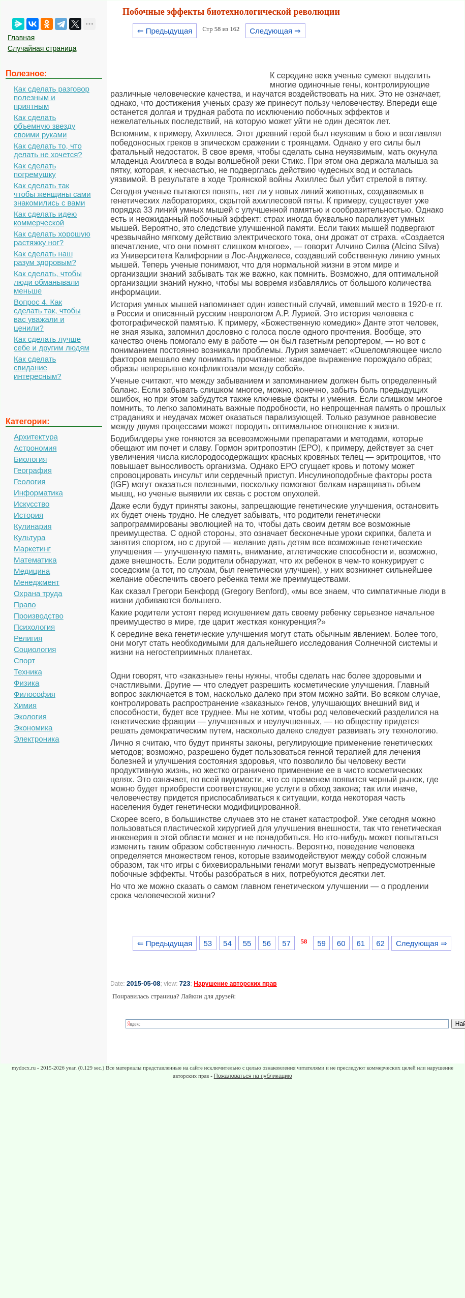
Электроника (36, 738)
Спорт (24, 660)
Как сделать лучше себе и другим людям (51, 343)
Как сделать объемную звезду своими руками (44, 126)
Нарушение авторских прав (235, 983)
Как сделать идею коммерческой (45, 218)
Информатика (38, 492)
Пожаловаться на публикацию (253, 1076)
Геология (30, 481)
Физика (26, 682)
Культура (29, 537)
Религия (28, 638)
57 (286, 943)
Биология (30, 459)
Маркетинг (32, 548)
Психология (34, 627)
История (28, 515)
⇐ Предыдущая (165, 30)
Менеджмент (36, 582)
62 (380, 943)
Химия (25, 705)
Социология (35, 649)
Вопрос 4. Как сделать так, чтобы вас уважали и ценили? (47, 315)
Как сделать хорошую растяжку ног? (52, 238)
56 (266, 943)
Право (25, 604)
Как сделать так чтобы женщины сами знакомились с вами (52, 194)
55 (247, 943)
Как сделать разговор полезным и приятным (51, 97)
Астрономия (35, 448)
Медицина (32, 571)
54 (227, 943)
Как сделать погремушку (35, 170)
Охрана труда (38, 593)
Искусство (31, 503)
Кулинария (33, 526)
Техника (28, 671)
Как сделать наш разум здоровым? (45, 258)
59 (321, 943)
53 (207, 943)
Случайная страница (42, 48)
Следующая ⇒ (275, 30)
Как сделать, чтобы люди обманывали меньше (48, 282)
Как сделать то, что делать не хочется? (48, 150)
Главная (21, 38)
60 (341, 943)
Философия (34, 694)
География (33, 470)
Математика (35, 559)
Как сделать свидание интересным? (37, 367)
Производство (39, 615)
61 (361, 943)
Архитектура (36, 436)
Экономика (33, 727)
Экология (30, 716)
